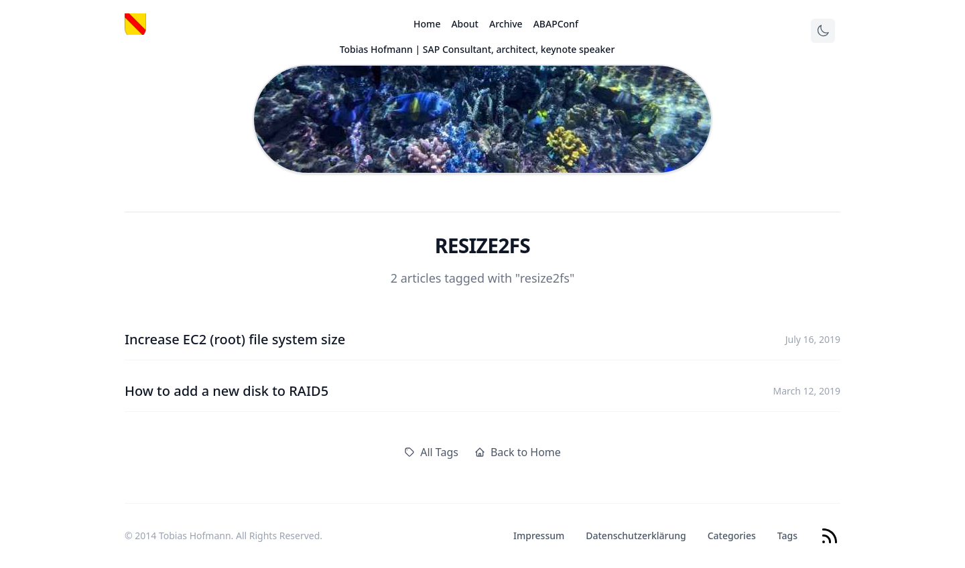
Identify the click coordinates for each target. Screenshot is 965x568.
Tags (787, 535)
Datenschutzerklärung (636, 535)
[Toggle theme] (823, 31)
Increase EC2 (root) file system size (235, 339)
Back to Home (517, 452)
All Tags (431, 452)
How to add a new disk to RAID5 (226, 391)
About (464, 23)
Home (426, 23)
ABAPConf (555, 23)
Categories (732, 535)
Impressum (538, 535)
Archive (506, 23)
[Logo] (135, 24)
